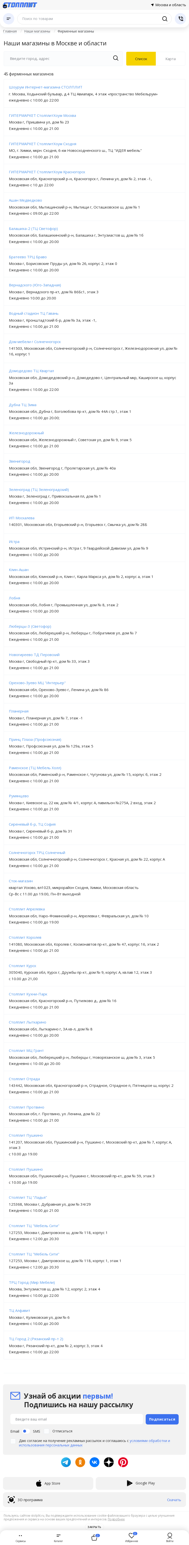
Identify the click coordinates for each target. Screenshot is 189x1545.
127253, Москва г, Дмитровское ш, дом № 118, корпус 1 (58, 1232)
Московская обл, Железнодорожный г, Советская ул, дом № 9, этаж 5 (70, 439)
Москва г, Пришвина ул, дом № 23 (39, 122)
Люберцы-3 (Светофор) (30, 626)
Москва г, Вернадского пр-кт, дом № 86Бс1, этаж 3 (54, 291)
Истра (14, 541)
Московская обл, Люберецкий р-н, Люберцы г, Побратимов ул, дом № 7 (73, 632)
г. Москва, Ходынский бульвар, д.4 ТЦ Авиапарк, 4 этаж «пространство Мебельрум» (83, 93)
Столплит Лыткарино (27, 1022)
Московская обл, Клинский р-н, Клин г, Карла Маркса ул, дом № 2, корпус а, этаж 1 (81, 576)
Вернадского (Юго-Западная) (35, 284)
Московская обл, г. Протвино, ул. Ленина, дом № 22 (54, 1113)
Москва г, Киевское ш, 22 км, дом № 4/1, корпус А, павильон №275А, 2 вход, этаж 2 (82, 802)
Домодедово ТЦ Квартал (31, 370)
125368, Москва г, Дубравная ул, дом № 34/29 (50, 1204)
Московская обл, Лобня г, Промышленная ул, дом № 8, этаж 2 (63, 604)
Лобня (14, 597)
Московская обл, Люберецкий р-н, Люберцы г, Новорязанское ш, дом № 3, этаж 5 (82, 1057)
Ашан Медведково (25, 200)
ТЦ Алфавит (19, 1310)
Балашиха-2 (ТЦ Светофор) (33, 228)
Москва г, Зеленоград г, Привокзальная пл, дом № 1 (55, 496)
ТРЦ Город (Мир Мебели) (32, 1282)
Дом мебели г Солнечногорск (35, 341)
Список (141, 58)
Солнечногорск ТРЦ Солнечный (37, 852)
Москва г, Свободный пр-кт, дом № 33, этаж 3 (49, 661)
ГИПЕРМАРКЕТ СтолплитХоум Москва (42, 115)
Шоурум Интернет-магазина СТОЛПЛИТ (45, 87)
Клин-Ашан (19, 569)
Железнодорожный (26, 432)
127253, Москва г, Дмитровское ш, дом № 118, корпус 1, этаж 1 (65, 1260)
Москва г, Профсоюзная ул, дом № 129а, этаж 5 (51, 746)
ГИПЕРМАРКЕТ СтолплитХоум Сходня (42, 143)
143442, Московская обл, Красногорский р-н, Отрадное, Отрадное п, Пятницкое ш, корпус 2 (91, 1085)
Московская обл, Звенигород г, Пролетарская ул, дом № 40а (62, 468)
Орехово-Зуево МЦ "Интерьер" (37, 682)
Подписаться (162, 1419)
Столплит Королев (25, 937)
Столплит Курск (22, 965)
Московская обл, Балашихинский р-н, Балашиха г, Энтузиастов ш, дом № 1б (76, 235)
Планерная (19, 711)
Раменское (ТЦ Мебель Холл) (35, 767)
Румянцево (19, 795)
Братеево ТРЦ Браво (28, 256)
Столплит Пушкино (26, 1135)
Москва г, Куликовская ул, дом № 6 (39, 1317)
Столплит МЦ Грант (26, 1050)
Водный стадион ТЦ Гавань (34, 313)
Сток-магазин (21, 880)
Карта (170, 58)
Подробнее (116, 1519)
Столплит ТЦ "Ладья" (28, 1197)
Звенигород (19, 461)
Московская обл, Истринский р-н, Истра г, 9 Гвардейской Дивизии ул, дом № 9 (78, 548)
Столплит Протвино (26, 1107)
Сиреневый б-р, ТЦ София (32, 824)
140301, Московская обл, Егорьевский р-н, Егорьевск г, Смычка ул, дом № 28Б (78, 524)
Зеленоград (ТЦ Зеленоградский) (39, 489)
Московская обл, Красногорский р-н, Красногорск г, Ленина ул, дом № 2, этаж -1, (80, 178)
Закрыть (94, 1527)
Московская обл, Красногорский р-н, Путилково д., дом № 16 (62, 1000)
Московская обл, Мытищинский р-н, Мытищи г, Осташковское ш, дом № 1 (74, 207)
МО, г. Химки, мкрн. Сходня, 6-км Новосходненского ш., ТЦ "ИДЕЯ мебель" (75, 150)
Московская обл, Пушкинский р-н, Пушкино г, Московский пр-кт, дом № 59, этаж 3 (82, 1175)
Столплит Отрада (24, 1078)
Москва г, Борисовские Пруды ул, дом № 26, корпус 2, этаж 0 (63, 263)
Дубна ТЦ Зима (22, 404)
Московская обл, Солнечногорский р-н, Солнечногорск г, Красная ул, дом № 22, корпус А (87, 859)
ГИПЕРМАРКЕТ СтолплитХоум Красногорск (47, 171)
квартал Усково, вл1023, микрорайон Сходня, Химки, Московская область (74, 887)
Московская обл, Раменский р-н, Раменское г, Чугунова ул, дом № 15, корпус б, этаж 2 (85, 774)
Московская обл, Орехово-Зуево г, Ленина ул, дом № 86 (59, 689)
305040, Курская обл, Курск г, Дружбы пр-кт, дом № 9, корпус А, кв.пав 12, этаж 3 (80, 972)
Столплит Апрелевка (27, 908)
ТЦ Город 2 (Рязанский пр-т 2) (36, 1338)
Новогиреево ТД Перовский (34, 654)
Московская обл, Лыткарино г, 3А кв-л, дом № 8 (51, 1028)
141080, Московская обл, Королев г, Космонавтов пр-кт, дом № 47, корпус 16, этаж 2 (84, 944)
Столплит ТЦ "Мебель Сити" (34, 1225)
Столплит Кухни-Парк (28, 993)
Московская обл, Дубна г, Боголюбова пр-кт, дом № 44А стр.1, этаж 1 (70, 411)
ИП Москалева (21, 517)
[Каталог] (8, 18)
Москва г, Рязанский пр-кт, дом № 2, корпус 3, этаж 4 (56, 1345)
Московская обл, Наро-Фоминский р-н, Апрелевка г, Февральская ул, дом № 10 (79, 915)
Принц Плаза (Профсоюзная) (35, 739)
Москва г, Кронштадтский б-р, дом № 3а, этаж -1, (52, 320)
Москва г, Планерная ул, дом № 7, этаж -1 (46, 717)
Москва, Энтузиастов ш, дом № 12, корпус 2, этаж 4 (54, 1288)
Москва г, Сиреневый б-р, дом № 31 (40, 831)
